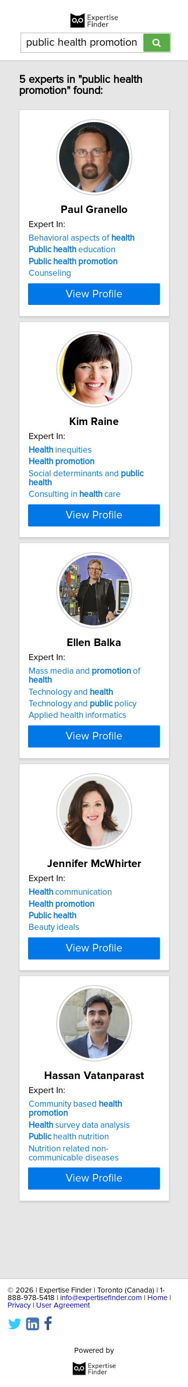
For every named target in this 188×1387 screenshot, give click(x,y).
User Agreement (63, 1305)
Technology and (71, 718)
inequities (60, 468)
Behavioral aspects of (81, 238)
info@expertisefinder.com (101, 1298)
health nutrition (69, 1191)
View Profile (94, 311)
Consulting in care (75, 512)
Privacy (19, 1305)
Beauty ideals (54, 963)
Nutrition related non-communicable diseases (74, 1207)
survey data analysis (79, 1179)
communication (70, 928)
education (72, 249)
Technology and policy (82, 730)
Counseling (50, 273)
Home (157, 1298)
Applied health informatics (77, 742)
